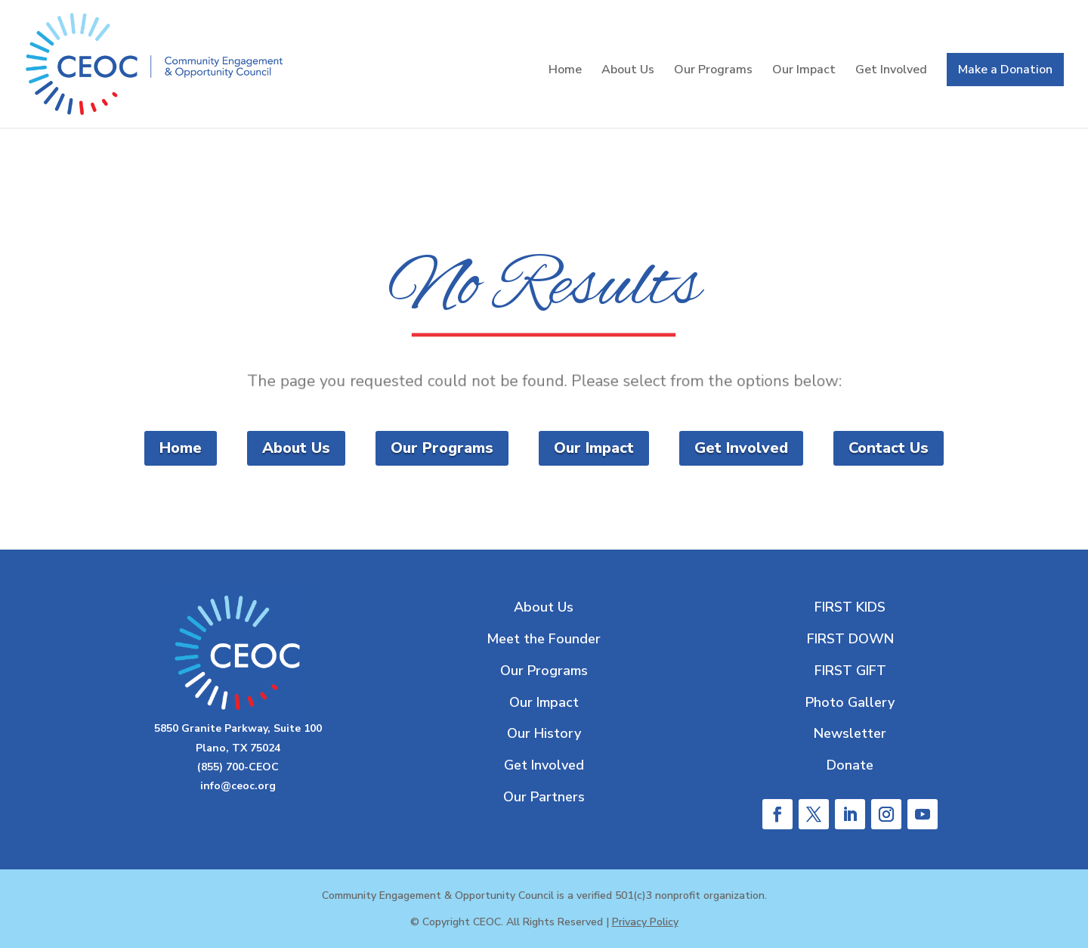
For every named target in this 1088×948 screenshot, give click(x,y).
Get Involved (891, 71)
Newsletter (850, 733)
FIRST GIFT (850, 670)
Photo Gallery (850, 702)
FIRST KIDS (850, 607)
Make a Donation (1005, 69)
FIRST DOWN (850, 639)
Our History (544, 733)
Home (565, 71)
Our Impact (804, 71)
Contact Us (888, 448)
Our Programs (713, 71)
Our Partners (544, 797)
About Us (627, 71)
